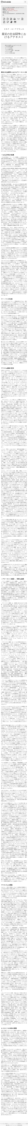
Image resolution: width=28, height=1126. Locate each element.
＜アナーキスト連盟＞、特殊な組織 (12, 50)
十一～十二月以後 (8, 47)
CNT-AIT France (10, 9)
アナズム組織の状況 (9, 49)
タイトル (15, 1123)
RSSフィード (8, 1123)
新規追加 (20, 1125)
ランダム (2, 1123)
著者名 (19, 1123)
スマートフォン (13, 1125)
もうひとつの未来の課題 (10, 53)
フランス (15, 10)
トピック (24, 1123)
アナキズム (10, 10)
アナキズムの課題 (8, 51)
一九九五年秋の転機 (9, 46)
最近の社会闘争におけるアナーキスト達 (13, 45)
